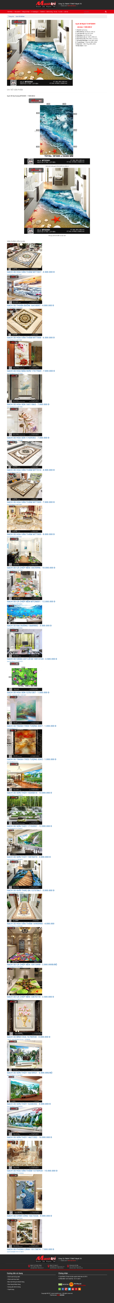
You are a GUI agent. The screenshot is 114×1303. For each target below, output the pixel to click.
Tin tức (55, 11)
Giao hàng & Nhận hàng (14, 1284)
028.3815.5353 (72, 1268)
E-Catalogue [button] (35, 11)
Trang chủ (11, 16)
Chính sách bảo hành (13, 1279)
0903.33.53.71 (41, 1268)
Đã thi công (50, 11)
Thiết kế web (57, 1295)
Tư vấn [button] (60, 11)
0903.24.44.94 (60, 1268)
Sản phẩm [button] (17, 11)
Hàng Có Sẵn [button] (26, 11)
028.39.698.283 (53, 1268)
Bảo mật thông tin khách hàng (15, 1282)
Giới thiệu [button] (10, 11)
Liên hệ (66, 11)
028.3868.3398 (33, 1268)
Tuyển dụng (10, 1289)
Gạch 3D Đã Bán (20, 16)
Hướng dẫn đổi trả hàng (14, 1287)
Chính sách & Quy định (13, 1276)
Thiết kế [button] (43, 11)
